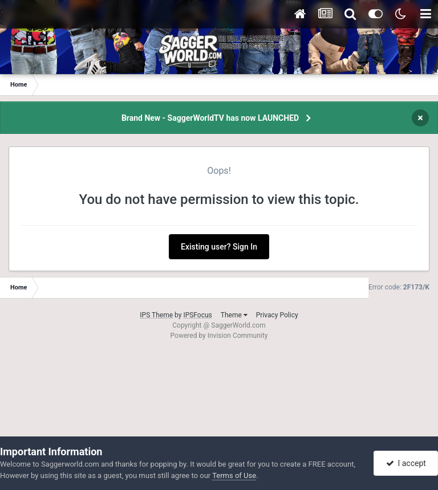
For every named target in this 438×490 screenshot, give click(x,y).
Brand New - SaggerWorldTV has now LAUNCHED (210, 117)
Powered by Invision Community (219, 336)
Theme (234, 315)
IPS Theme (156, 315)
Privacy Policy (277, 315)
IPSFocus (197, 315)
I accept (406, 463)
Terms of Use (234, 475)
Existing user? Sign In (219, 246)
